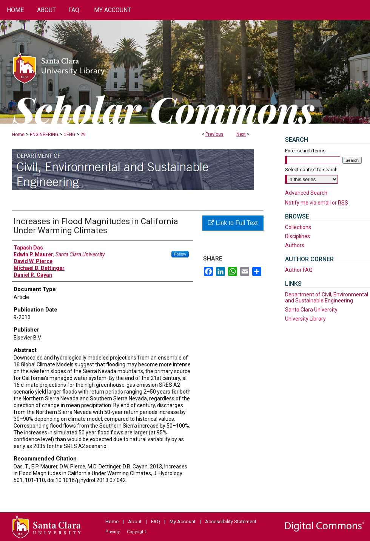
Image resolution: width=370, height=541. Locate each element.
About (135, 521)
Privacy (112, 531)
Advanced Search (306, 193)
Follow (180, 254)
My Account (183, 521)
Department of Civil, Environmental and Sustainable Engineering (326, 297)
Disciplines (297, 236)
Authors (294, 245)
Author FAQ (299, 270)
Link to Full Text (232, 223)
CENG (69, 134)
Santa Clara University (311, 310)
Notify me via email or (316, 203)
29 (83, 134)
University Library (305, 319)
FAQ (155, 521)
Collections (298, 227)
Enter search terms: (306, 150)
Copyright (136, 531)
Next (241, 134)
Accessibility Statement (230, 521)
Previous (214, 134)
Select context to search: (312, 169)
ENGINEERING (44, 134)
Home (18, 134)
